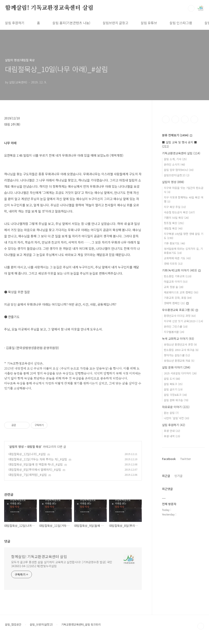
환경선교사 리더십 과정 (180, 316)
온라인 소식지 (174, 164)
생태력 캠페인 (176, 303)
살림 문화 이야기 (176, 367)
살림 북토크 (173, 384)
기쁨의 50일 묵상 (176, 218)
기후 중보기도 (174, 243)
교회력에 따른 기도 (177, 258)
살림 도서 (172, 379)
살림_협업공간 (13, 624)
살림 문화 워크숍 (176, 400)
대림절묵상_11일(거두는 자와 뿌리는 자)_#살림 (37, 459)
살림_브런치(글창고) (41, 624)
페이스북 (165, 119)
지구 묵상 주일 (175, 207)
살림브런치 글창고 (115, 22)
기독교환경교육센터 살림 (181, 153)
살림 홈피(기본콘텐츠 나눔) (71, 22)
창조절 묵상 (174, 223)
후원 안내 (172, 431)
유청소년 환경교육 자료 (179, 361)
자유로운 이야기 (176, 407)
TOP (200, 626)
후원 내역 (172, 436)
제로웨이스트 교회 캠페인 (181, 292)
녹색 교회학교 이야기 (178, 338)
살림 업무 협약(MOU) (178, 170)
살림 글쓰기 (173, 389)
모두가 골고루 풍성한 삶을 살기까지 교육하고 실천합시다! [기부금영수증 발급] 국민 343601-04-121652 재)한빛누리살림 (61, 564)
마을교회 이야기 (175, 281)
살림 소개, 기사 (175, 159)
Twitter (185, 459)
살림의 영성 (16, 446)
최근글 (166, 476)
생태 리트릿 (173, 263)
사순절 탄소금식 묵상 (179, 212)
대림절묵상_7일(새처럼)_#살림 (27, 475)
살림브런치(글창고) (176, 175)
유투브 (194, 119)
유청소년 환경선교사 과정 (180, 344)
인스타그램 (175, 119)
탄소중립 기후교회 (177, 276)
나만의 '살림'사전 (176, 418)
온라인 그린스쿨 (175, 326)
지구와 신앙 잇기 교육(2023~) (183, 321)
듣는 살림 (171, 413)
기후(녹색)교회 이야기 (181, 270)
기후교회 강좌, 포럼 (178, 298)
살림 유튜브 (149, 22)
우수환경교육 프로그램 (180, 310)
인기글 (178, 476)
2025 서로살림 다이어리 (180, 373)
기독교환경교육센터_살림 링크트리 (81, 624)
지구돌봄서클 (174, 332)
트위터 (185, 119)
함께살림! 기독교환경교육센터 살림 (49, 8)
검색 (191, 8)
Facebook (169, 459)
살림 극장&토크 (175, 395)
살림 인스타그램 (180, 22)
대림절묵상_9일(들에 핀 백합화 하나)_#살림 (35, 464)
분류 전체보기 (177, 135)
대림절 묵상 (34, 446)
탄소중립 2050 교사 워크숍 (181, 350)
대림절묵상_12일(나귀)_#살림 (27, 454)
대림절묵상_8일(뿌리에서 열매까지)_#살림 (34, 469)
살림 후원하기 (14, 22)
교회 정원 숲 (173, 287)
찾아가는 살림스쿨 (177, 355)
